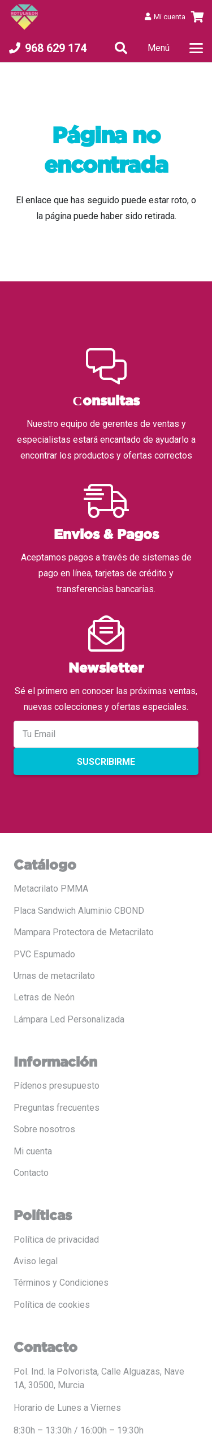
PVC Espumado (44, 954)
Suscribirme (106, 761)
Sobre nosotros (44, 1129)
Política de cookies (52, 1304)
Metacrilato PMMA (51, 888)
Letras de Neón (44, 997)
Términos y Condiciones (61, 1282)
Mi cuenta (33, 1151)
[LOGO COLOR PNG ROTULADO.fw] (24, 17)
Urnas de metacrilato (54, 975)
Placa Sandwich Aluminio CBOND (79, 910)
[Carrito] (197, 17)
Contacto (31, 1172)
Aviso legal (36, 1261)
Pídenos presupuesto (56, 1085)
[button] (121, 48)
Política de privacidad (56, 1239)
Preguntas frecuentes (56, 1107)
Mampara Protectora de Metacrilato (84, 932)
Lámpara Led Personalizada (69, 1019)
